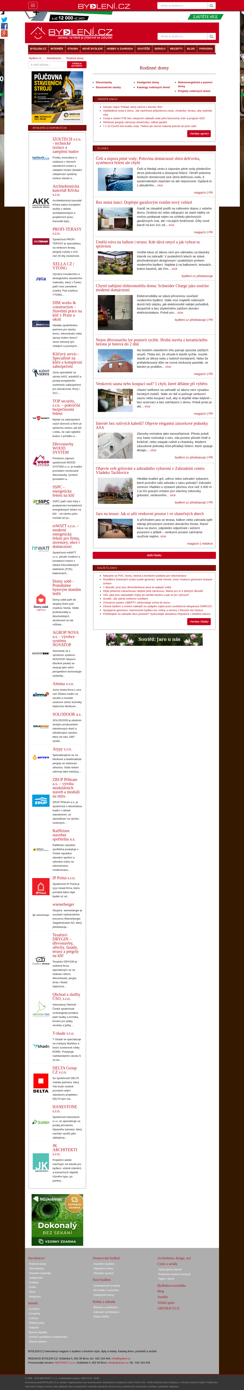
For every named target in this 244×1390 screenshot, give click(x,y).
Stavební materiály (40, 1273)
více (160, 185)
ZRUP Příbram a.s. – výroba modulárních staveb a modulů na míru (66, 787)
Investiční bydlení (104, 1263)
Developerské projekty (107, 1285)
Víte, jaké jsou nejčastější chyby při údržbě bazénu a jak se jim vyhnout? (146, 594)
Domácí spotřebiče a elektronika (48, 1336)
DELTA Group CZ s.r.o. (65, 1070)
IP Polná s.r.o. (64, 878)
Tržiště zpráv (107, 99)
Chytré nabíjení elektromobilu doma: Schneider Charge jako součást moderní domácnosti (152, 287)
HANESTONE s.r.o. (65, 1108)
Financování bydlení (106, 1258)
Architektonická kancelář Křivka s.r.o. (66, 190)
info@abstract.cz (118, 1362)
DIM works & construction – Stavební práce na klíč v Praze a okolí (67, 310)
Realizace (35, 1296)
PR (210, 192)
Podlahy (34, 1282)
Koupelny (34, 1313)
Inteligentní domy (148, 82)
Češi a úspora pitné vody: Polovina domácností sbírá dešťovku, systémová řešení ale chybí (148, 160)
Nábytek (34, 1327)
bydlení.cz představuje (197, 276)
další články (154, 555)
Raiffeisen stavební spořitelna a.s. (64, 834)
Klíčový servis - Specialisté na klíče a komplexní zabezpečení (67, 360)
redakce (207, 543)
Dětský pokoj (36, 1322)
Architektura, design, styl (174, 1258)
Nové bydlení (102, 1280)
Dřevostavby (104, 82)
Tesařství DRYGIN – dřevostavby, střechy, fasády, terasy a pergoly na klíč (66, 945)
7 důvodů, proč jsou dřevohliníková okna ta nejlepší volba (137, 587)
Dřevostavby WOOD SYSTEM (63, 448)
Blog (161, 1291)
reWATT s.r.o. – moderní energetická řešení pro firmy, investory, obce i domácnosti (66, 536)
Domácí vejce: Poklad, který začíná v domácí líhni (132, 106)
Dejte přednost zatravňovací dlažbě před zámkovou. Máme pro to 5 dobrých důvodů (153, 591)
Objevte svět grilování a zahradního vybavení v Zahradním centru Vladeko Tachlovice (150, 470)
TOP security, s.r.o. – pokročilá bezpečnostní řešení (66, 407)
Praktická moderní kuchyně (174, 1274)
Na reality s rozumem (106, 1290)
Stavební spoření (104, 1273)
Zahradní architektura (106, 1312)
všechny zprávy (199, 133)
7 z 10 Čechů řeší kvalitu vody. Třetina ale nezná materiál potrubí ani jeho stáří (149, 126)
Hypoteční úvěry (103, 1268)
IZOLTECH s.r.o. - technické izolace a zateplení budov (67, 145)
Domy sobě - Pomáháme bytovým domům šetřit (67, 587)
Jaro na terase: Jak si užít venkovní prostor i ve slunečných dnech (150, 513)
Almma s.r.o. (63, 683)
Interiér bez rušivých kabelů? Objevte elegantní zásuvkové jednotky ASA (152, 425)
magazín (200, 192)
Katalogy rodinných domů (153, 87)
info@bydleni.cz (121, 1358)
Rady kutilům (101, 1316)
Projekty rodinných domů (194, 91)
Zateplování (36, 1277)
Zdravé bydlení (38, 1341)
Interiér (33, 1303)
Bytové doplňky (38, 1332)
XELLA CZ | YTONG (63, 266)
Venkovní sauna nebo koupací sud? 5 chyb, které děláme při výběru (151, 383)
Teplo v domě (166, 1278)
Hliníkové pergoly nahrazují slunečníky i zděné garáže (135, 122)
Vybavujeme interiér (170, 1269)
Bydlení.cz (35, 58)
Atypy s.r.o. (62, 749)
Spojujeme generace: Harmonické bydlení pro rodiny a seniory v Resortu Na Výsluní (153, 610)
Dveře (32, 1287)
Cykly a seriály (168, 1264)
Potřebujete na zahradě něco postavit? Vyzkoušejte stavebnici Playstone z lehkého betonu (157, 613)
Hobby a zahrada (104, 1301)
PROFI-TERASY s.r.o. (67, 231)
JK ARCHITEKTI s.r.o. (65, 1149)
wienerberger (63, 904)
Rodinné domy (75, 58)
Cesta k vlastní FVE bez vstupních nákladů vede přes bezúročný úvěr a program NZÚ (154, 118)
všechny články (199, 621)
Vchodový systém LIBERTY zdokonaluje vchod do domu (136, 602)
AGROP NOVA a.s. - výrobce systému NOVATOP (66, 638)
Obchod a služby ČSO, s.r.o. (66, 996)
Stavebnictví (53, 58)
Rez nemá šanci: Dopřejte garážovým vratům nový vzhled (144, 202)
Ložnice (33, 1318)
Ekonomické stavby (108, 87)
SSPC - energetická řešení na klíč (64, 491)
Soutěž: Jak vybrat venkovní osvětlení (125, 598)
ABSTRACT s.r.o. (65, 1362)
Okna (32, 1291)
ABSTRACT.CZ (169, 1308)
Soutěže (163, 1297)
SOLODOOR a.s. (67, 714)
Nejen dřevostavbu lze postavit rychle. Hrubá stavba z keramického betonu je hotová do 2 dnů (151, 342)
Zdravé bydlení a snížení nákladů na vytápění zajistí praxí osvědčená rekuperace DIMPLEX (157, 606)
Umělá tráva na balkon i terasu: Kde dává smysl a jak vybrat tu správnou (148, 244)
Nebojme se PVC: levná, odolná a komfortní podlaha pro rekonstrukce (144, 575)
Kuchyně (34, 1308)
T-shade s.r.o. (64, 1033)
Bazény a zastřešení (106, 1307)
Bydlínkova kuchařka (172, 1285)
